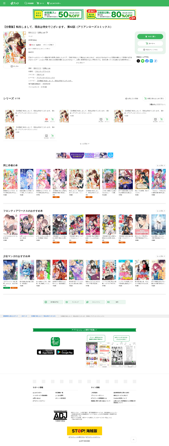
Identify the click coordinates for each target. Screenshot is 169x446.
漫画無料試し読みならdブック (10, 316)
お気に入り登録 (133, 98)
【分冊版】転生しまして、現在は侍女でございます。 (55, 81)
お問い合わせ (37, 398)
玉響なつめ (41, 32)
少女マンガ (40, 74)
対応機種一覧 (59, 392)
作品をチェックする (151, 49)
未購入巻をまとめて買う (155, 98)
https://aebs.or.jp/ (77, 419)
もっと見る (160, 165)
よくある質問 (59, 395)
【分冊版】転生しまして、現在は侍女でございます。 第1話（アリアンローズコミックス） (34, 112)
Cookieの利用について (120, 398)
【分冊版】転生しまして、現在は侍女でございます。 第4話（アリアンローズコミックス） (34, 128)
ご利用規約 (94, 392)
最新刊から (161, 104)
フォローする (47, 32)
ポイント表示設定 (60, 398)
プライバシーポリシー (97, 395)
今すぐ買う (152, 36)
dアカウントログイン (39, 401)
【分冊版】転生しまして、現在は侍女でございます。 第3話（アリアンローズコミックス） (143, 112)
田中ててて (32, 32)
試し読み (16, 66)
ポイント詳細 (47, 45)
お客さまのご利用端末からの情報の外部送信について (125, 401)
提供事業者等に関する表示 (121, 392)
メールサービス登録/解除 (40, 395)
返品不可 (31, 52)
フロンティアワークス (42, 71)
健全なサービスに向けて (121, 395)
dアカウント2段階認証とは (99, 398)
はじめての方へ (37, 392)
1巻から (153, 104)
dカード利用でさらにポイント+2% (38, 48)
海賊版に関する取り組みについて (100, 401)
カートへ (152, 43)
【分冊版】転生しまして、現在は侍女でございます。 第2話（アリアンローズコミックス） (89, 112)
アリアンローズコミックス (46, 77)
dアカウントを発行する (77, 437)
